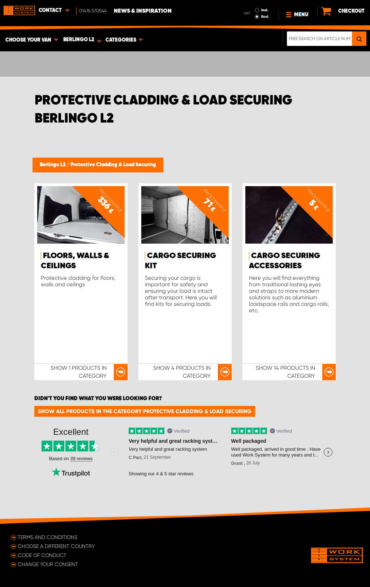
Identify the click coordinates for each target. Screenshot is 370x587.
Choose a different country (56, 546)
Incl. (264, 10)
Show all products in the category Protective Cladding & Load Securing (144, 411)
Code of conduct (42, 555)
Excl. (265, 16)
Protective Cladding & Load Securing (113, 164)
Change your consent (48, 564)
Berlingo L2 (53, 164)
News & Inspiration (143, 11)
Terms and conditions (47, 537)
